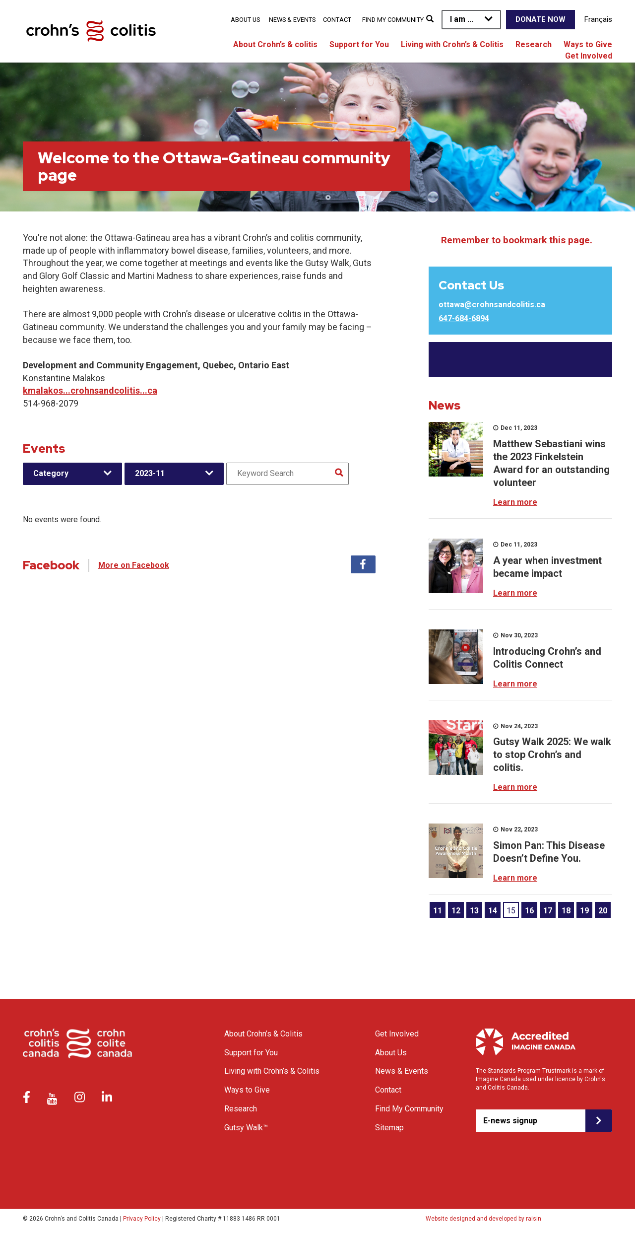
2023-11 (150, 473)
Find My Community (393, 19)
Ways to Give (588, 44)
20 (602, 910)
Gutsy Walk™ (246, 1127)
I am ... (461, 19)
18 (566, 910)
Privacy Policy (142, 1218)
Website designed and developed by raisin (483, 1218)
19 (584, 910)
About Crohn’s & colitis (275, 44)
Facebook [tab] (363, 564)
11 (437, 910)
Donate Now (540, 19)
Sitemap (389, 1127)
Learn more (515, 502)
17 (547, 910)
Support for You (359, 44)
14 (492, 910)
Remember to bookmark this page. (516, 240)
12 (455, 910)
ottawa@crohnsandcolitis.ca (492, 304)
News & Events (292, 19)
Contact (337, 19)
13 (474, 910)
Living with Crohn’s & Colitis (452, 44)
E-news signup (510, 1120)
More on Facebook (133, 565)
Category (50, 473)
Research (533, 44)
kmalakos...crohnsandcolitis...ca (90, 390)
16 (529, 910)
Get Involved (588, 56)
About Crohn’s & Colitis (263, 1033)
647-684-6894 (464, 318)
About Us (245, 19)
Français (598, 19)
